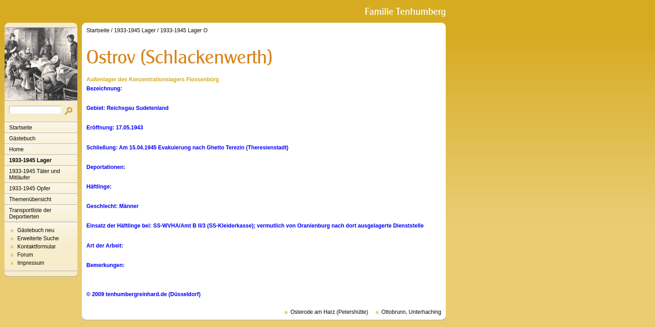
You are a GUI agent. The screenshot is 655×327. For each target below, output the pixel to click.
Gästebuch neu (35, 230)
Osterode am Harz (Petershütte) (329, 312)
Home (16, 149)
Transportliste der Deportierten (30, 213)
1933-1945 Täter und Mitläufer (34, 174)
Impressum (30, 263)
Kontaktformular (36, 246)
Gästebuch (22, 138)
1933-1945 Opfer (29, 188)
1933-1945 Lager (30, 160)
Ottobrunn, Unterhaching (411, 312)
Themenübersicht (30, 199)
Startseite (20, 127)
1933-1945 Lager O (183, 30)
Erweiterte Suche (38, 238)
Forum (25, 255)
